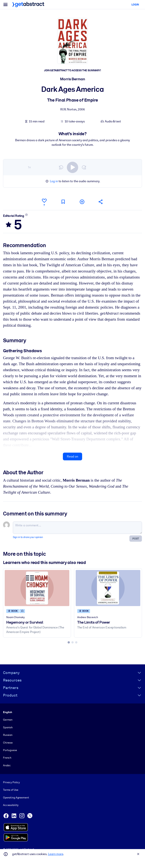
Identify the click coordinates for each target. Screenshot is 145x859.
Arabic (7, 765)
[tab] (69, 642)
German (7, 719)
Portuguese (10, 750)
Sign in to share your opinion (28, 537)
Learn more (55, 854)
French (7, 757)
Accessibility (11, 805)
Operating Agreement (16, 797)
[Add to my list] (82, 202)
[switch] (72, 167)
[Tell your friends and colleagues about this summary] (101, 202)
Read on (72, 456)
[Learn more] (26, 214)
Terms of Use (10, 789)
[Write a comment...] (77, 527)
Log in (54, 181)
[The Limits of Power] (108, 588)
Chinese (8, 742)
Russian (7, 734)
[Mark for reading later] (63, 202)
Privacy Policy (11, 782)
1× (29, 167)
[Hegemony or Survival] (37, 588)
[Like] (44, 202)
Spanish (8, 727)
